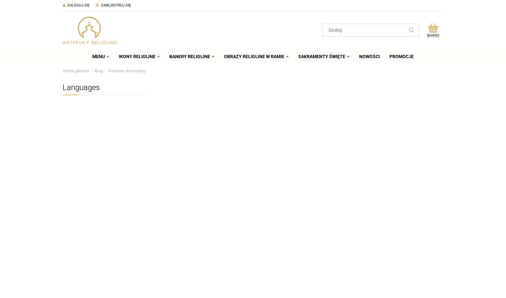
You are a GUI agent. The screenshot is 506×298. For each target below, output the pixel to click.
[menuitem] (100, 56)
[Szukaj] (411, 30)
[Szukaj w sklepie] (364, 30)
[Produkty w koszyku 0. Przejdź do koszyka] (432, 30)
